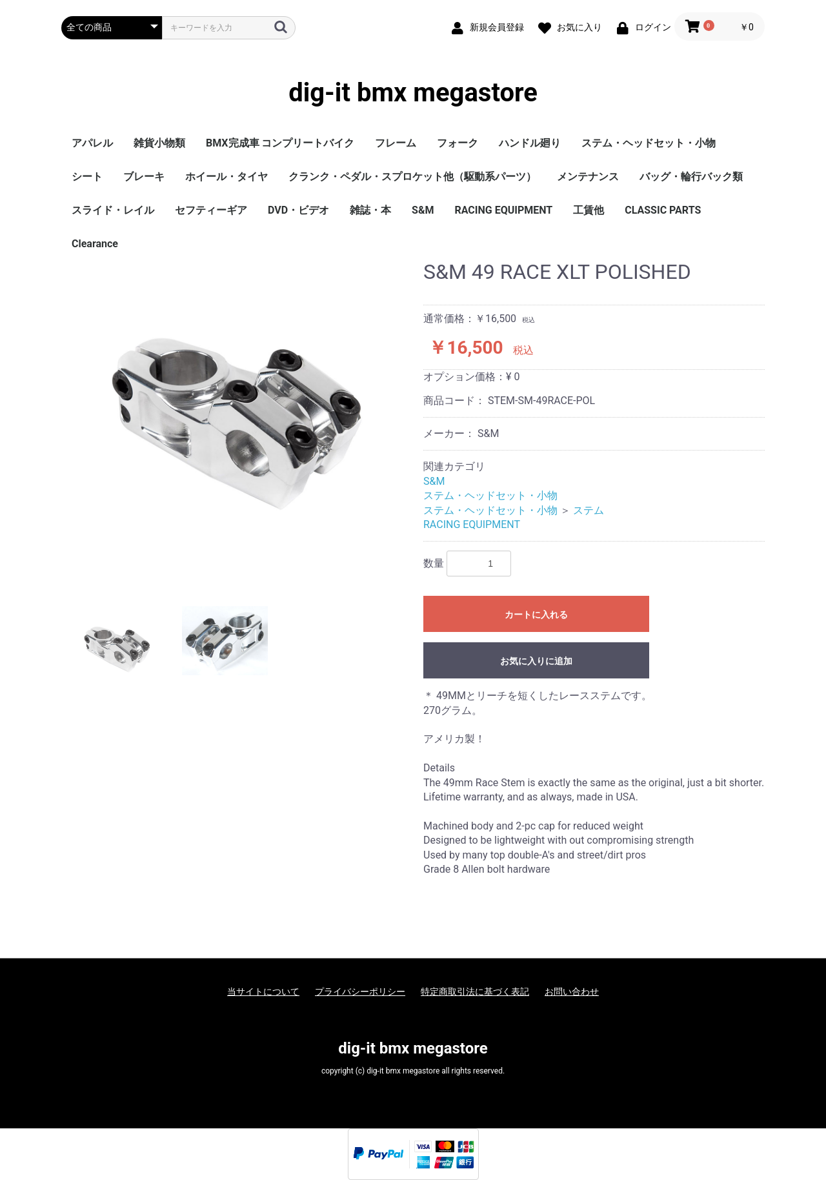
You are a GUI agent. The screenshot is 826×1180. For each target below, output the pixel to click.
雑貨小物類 (159, 143)
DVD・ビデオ (298, 210)
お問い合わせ (572, 991)
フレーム (395, 143)
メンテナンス (588, 176)
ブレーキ (144, 176)
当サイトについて (263, 991)
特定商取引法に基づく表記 (475, 991)
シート (87, 176)
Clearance (95, 244)
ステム (588, 510)
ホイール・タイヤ (226, 176)
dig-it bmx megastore (413, 93)
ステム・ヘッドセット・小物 (648, 143)
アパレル (92, 143)
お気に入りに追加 (536, 661)
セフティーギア (211, 210)
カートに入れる (536, 614)
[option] (237, 424)
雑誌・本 (370, 210)
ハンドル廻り (530, 143)
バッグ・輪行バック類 (691, 176)
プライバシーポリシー (360, 991)
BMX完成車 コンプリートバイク (280, 143)
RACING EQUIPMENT (503, 210)
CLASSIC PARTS (663, 210)
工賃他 (588, 210)
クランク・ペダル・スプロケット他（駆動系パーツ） (412, 176)
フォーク (457, 143)
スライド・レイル (113, 210)
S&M (423, 210)
